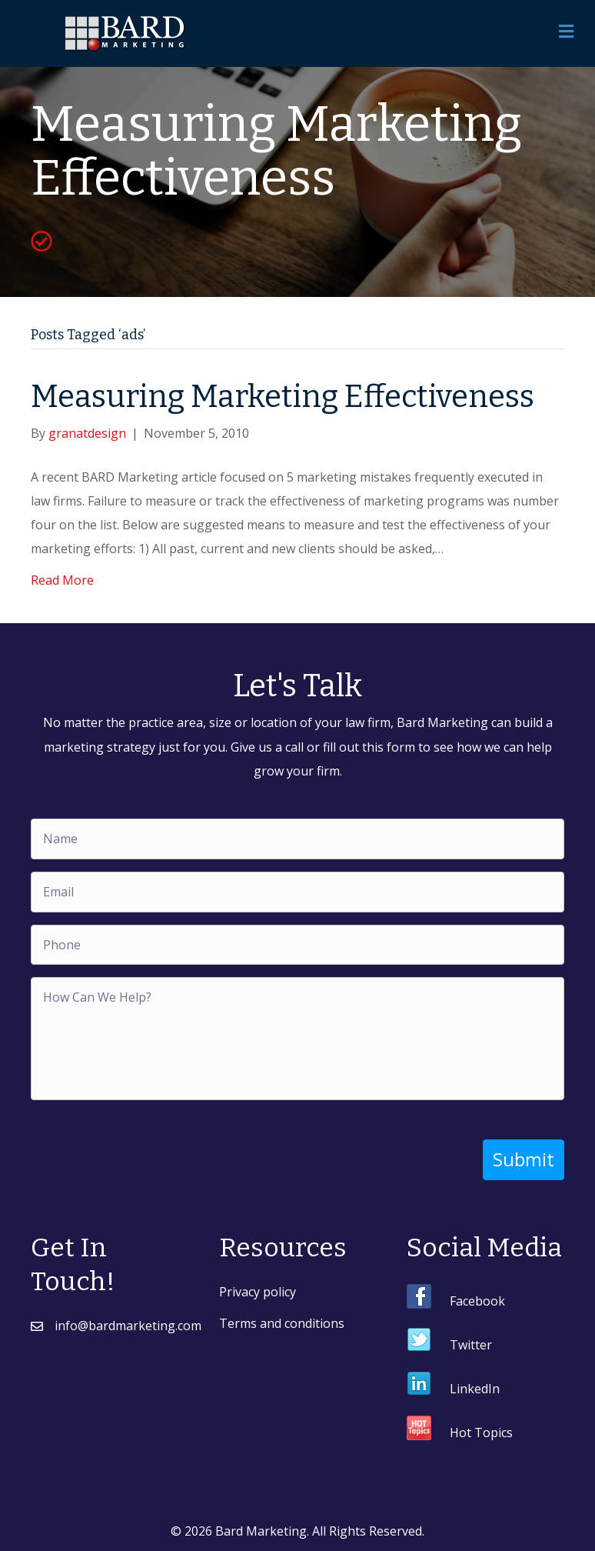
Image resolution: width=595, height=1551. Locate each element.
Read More (62, 580)
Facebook (477, 1300)
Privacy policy (257, 1291)
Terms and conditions (281, 1323)
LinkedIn (475, 1388)
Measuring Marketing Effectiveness (282, 397)
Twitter (471, 1344)
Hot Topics (481, 1432)
